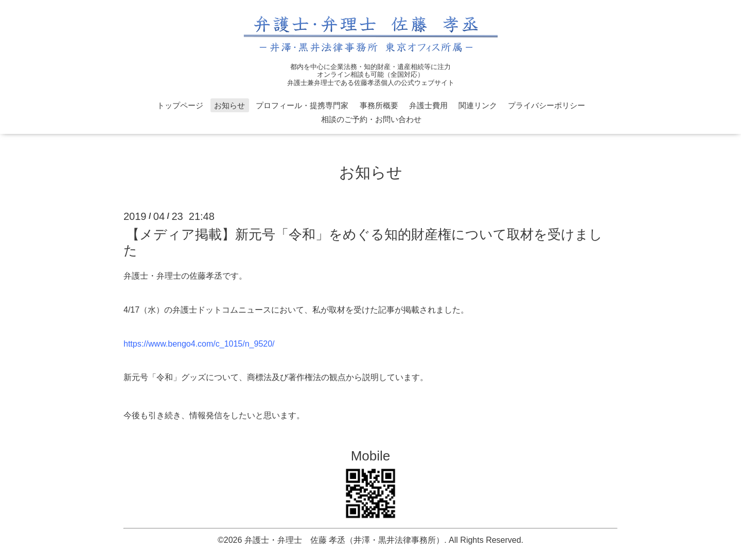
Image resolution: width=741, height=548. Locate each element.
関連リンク (477, 105)
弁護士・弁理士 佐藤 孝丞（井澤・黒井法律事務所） (344, 540)
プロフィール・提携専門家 (302, 105)
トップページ (180, 105)
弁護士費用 (428, 105)
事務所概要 (379, 105)
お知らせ (229, 105)
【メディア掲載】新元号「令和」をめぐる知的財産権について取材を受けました (363, 242)
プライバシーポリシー (546, 105)
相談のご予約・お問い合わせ (371, 119)
